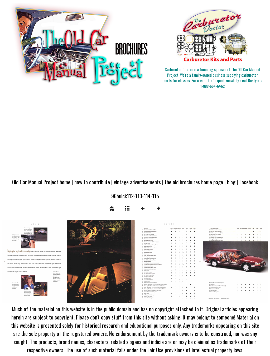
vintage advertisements (137, 182)
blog (231, 182)
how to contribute (92, 182)
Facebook (248, 182)
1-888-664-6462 (212, 86)
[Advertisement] (135, 135)
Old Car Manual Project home (41, 182)
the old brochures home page (194, 182)
